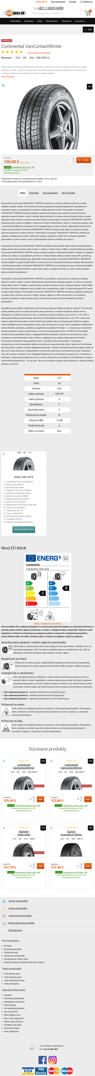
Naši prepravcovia (12, 998)
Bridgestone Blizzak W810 (17, 499)
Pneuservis (66, 21)
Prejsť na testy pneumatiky (39, 53)
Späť (90, 29)
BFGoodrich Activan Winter (19, 516)
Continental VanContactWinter (19, 481)
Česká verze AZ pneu (13, 1005)
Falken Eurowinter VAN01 (17, 496)
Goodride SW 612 (15, 519)
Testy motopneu (11, 967)
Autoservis (80, 21)
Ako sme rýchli (10, 995)
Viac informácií (8, 76)
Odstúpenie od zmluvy (14, 985)
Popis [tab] (22, 193)
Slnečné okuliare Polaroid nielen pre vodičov (24, 946)
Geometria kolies (11, 1012)
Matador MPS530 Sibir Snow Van (20, 505)
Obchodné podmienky (14, 982)
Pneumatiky (15, 21)
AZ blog (7, 929)
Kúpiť (82, 159)
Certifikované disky (12, 1008)
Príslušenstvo (52, 21)
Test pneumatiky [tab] (50, 193)
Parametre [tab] (34, 193)
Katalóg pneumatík (13, 933)
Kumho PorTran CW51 (15, 502)
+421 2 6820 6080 (50, 8)
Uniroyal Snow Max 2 (16, 507)
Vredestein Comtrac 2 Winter (18, 490)
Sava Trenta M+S (15, 513)
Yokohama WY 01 (15, 510)
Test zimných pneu (12, 961)
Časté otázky (10, 989)
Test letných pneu (12, 957)
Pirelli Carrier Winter (14, 484)
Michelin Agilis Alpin (14, 487)
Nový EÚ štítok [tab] (68, 193)
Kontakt (72, 2)
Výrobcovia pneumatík (14, 939)
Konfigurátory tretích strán (16, 943)
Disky (39, 21)
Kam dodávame (11, 1015)
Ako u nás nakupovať (14, 1002)
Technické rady (11, 936)
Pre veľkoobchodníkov (14, 992)
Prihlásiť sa (85, 2)
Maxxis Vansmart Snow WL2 (20, 522)
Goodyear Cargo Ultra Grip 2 (18, 493)
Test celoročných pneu (14, 964)
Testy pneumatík (58, 2)
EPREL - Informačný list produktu (47, 623)
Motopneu (28, 21)
